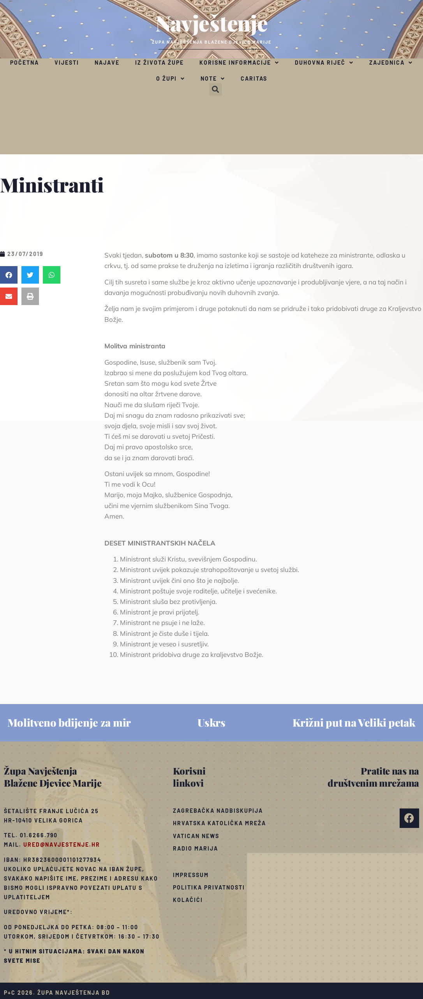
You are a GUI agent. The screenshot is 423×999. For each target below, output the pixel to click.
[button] (215, 89)
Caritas (254, 78)
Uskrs (211, 722)
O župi (170, 78)
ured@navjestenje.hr (61, 844)
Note (213, 78)
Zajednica (391, 62)
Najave (107, 62)
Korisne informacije (239, 62)
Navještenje (211, 22)
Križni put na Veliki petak (354, 722)
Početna (24, 62)
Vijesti (67, 62)
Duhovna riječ (324, 62)
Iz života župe (159, 62)
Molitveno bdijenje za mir (69, 722)
